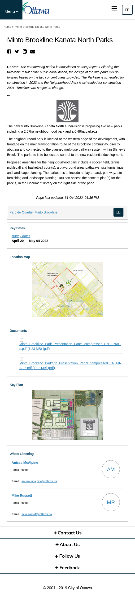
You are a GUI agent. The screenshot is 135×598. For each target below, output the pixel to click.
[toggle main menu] (114, 8)
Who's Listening (22, 454)
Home (7, 26)
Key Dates (17, 228)
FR (127, 10)
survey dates (21, 236)
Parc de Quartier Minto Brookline (33, 212)
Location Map (20, 257)
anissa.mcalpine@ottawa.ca (39, 481)
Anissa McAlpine (25, 462)
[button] (9, 51)
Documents (18, 331)
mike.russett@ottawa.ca (37, 514)
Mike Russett (22, 495)
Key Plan (16, 385)
